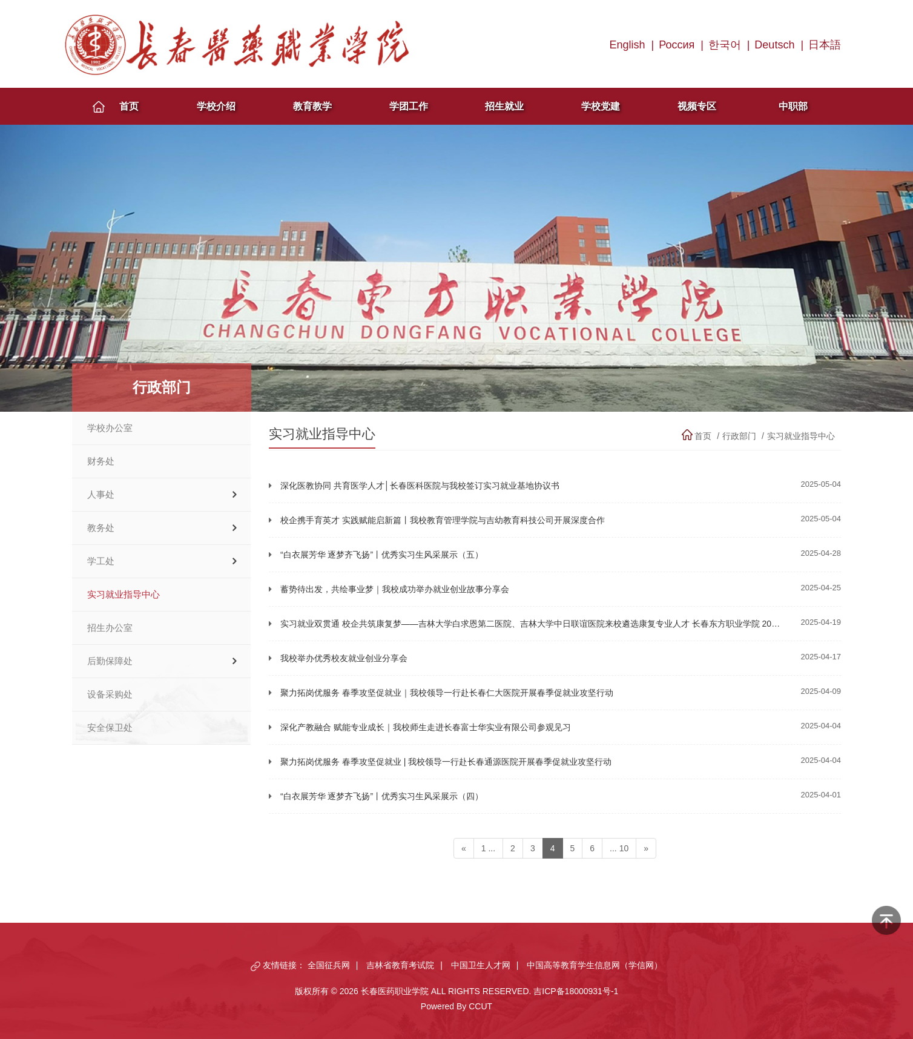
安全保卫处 (110, 728)
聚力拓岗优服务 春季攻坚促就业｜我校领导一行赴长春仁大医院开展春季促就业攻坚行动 (446, 693)
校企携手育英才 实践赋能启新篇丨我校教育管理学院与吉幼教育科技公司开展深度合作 (442, 520)
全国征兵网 (329, 965)
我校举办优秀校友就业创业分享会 (343, 658)
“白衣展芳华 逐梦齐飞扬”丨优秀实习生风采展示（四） (381, 796)
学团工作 (408, 106)
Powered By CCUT (456, 1006)
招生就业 (504, 106)
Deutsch (774, 45)
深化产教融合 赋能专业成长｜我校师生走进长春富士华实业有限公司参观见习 (425, 727)
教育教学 (312, 106)
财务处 (100, 461)
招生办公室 (110, 628)
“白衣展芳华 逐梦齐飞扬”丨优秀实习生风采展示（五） (381, 554)
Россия (676, 45)
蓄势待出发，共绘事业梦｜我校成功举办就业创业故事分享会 (394, 589)
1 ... (488, 848)
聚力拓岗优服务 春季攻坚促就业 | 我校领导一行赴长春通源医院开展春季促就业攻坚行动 (445, 762)
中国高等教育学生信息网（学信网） (594, 965)
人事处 (100, 495)
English (627, 45)
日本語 (824, 45)
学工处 (100, 561)
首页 (129, 106)
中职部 (793, 106)
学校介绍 (216, 106)
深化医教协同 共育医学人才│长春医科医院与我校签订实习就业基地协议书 (419, 485)
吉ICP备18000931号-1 (575, 991)
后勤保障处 (110, 661)
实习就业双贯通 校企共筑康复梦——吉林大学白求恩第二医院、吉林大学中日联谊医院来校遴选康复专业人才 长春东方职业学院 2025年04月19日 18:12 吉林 (574, 623)
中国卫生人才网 (480, 965)
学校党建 (600, 106)
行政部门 (739, 436)
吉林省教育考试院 (400, 965)
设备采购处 (110, 694)
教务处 (100, 528)
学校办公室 (110, 428)
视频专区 (696, 106)
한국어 (724, 45)
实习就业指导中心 (123, 594)
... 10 (619, 848)
